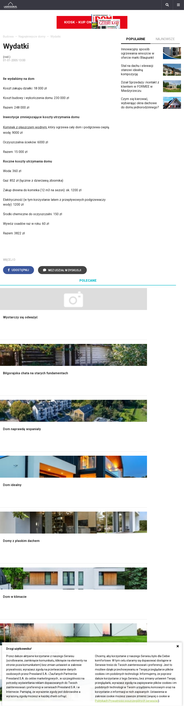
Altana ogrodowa (152, 454)
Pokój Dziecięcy (14, 544)
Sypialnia (101, 459)
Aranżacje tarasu (152, 481)
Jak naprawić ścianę (155, 565)
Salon (99, 450)
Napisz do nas (136, 603)
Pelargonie (10, 630)
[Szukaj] (167, 5)
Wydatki (55, 36)
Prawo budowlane (107, 539)
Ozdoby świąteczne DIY (20, 548)
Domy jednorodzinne (78, 594)
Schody (8, 454)
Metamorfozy (104, 477)
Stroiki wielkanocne (16, 571)
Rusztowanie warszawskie (68, 472)
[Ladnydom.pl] (10, 5)
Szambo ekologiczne (64, 486)
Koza (98, 553)
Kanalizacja (103, 571)
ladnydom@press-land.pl (143, 594)
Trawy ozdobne (151, 516)
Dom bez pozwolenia (110, 535)
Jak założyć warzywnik (157, 561)
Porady (8, 450)
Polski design (12, 562)
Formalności (11, 477)
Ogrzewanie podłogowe (111, 557)
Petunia (8, 639)
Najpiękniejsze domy (32, 36)
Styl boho (101, 481)
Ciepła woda (11, 481)
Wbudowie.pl (104, 544)
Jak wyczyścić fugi (154, 552)
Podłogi (54, 450)
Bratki (7, 634)
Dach (6, 472)
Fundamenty (11, 490)
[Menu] (178, 5)
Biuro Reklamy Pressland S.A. (146, 598)
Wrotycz (147, 499)
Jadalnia (101, 472)
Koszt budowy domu (17, 468)
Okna (6, 463)
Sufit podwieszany (62, 477)
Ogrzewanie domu (15, 486)
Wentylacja (102, 566)
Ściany (7, 494)
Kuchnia (100, 463)
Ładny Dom (57, 535)
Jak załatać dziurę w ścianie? (155, 546)
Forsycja (9, 625)
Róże (6, 603)
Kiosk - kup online (92, 22)
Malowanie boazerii (62, 468)
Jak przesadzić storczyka (159, 539)
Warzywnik (148, 486)
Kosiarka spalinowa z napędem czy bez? (156, 510)
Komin (7, 459)
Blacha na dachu (60, 481)
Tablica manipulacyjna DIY (159, 574)
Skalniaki (147, 459)
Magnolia (147, 503)
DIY (143, 570)
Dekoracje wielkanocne (19, 566)
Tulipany (8, 607)
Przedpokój (103, 468)
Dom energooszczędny (111, 575)
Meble (7, 535)
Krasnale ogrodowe (154, 494)
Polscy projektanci (16, 553)
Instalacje (9, 499)
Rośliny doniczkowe (155, 463)
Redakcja (132, 607)
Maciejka (9, 621)
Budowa (8, 36)
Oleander (9, 612)
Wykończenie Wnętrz (64, 454)
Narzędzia (56, 463)
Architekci (10, 557)
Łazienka (101, 454)
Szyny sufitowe (106, 562)
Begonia (8, 598)
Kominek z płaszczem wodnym (25, 127)
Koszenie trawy (152, 477)
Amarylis (9, 616)
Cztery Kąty (57, 539)
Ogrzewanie (103, 548)
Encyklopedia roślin (154, 490)
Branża (69, 598)
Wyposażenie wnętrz (17, 539)
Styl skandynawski (108, 486)
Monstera (147, 450)
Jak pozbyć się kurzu (156, 556)
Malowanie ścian (60, 459)
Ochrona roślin (151, 468)
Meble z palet (150, 472)
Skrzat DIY (148, 535)
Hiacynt (8, 594)
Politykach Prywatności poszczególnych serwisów (126, 700)
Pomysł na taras (75, 603)
